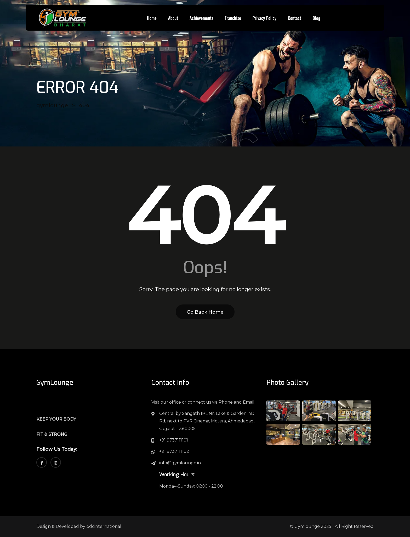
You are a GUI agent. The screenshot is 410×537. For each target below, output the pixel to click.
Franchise (233, 18)
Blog (316, 18)
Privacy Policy (264, 18)
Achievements (201, 18)
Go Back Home (205, 312)
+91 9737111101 (173, 440)
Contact (294, 18)
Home (152, 18)
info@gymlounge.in (180, 462)
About (173, 18)
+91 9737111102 (174, 451)
